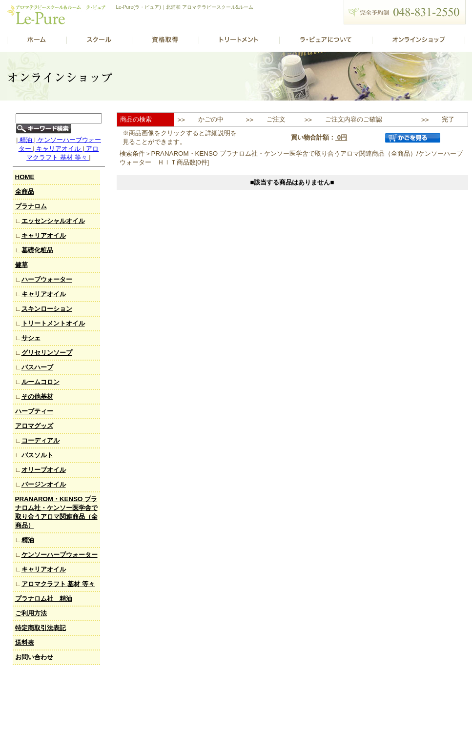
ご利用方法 (31, 613)
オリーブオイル (43, 469)
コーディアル (40, 440)
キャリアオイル (58, 148)
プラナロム (31, 206)
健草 (21, 264)
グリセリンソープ (46, 352)
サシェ (31, 338)
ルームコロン (40, 382)
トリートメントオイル (53, 323)
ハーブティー (34, 411)
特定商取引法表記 (40, 627)
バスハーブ (37, 367)
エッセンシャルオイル (53, 220)
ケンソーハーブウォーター (59, 554)
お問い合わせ (34, 657)
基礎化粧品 (37, 250)
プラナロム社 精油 (43, 598)
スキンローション (46, 308)
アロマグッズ (34, 425)
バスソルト (37, 455)
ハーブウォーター (46, 279)
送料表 (24, 642)
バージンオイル (43, 484)
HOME (25, 177)
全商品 (24, 191)
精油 (26, 139)
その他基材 (37, 396)
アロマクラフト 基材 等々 (58, 584)
